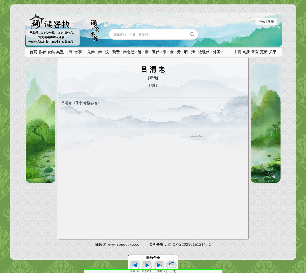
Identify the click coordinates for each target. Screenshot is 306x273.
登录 (262, 21)
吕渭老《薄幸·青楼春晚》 (81, 103)
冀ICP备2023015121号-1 (189, 244)
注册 (271, 21)
